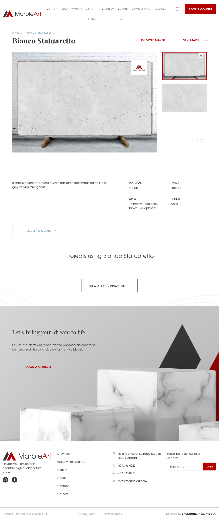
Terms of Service (112, 513)
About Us (123, 13)
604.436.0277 (127, 473)
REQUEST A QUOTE (38, 230)
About (61, 478)
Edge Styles (91, 13)
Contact (162, 9)
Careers (62, 494)
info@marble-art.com (132, 481)
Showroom (64, 453)
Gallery (107, 9)
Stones (51, 9)
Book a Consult (200, 9)
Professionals (71, 9)
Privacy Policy (86, 513)
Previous (150, 40)
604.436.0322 (127, 465)
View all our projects (107, 285)
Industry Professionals (71, 461)
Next (195, 40)
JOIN (210, 466)
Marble (17, 32)
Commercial (141, 9)
